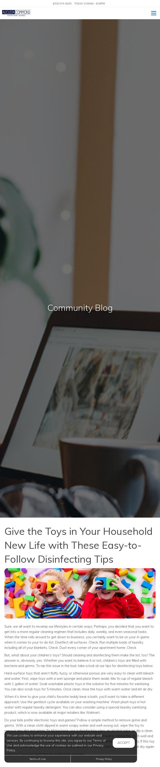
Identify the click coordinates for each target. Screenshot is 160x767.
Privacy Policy (104, 759)
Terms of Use (37, 759)
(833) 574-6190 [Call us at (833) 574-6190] (62, 3)
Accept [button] (124, 743)
